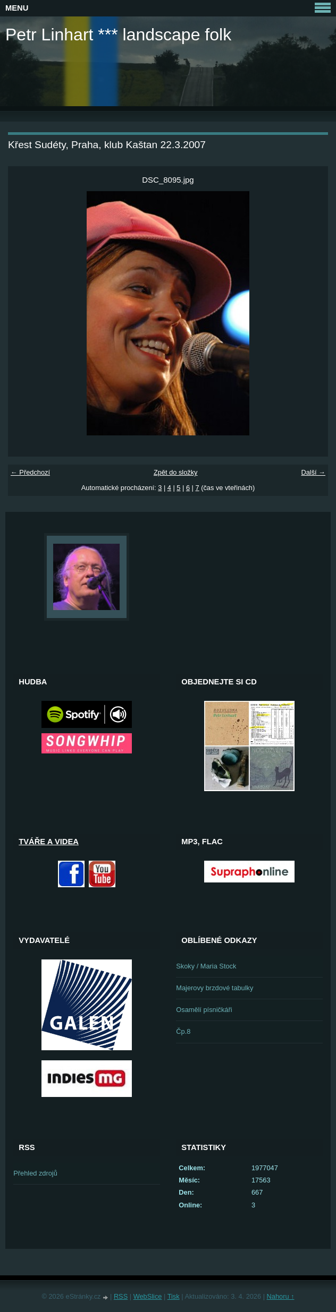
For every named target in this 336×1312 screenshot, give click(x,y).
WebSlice (147, 1296)
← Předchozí (30, 472)
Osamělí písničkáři (204, 1010)
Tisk (173, 1296)
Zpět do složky (176, 472)
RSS (121, 1296)
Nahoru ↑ (281, 1296)
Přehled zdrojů (35, 1173)
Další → (313, 472)
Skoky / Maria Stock (206, 966)
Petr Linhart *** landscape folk (118, 34)
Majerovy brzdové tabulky (214, 988)
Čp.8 (183, 1031)
